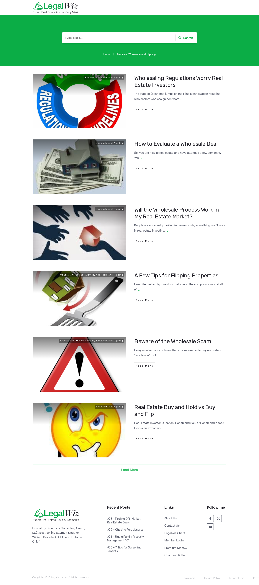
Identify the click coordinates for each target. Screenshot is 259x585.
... (181, 99)
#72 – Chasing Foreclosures (125, 529)
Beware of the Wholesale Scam (172, 341)
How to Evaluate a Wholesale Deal (175, 144)
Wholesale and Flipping (109, 77)
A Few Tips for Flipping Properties (176, 275)
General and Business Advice (77, 275)
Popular (89, 77)
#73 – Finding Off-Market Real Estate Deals (124, 520)
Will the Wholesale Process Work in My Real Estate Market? (176, 213)
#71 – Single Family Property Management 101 (125, 538)
